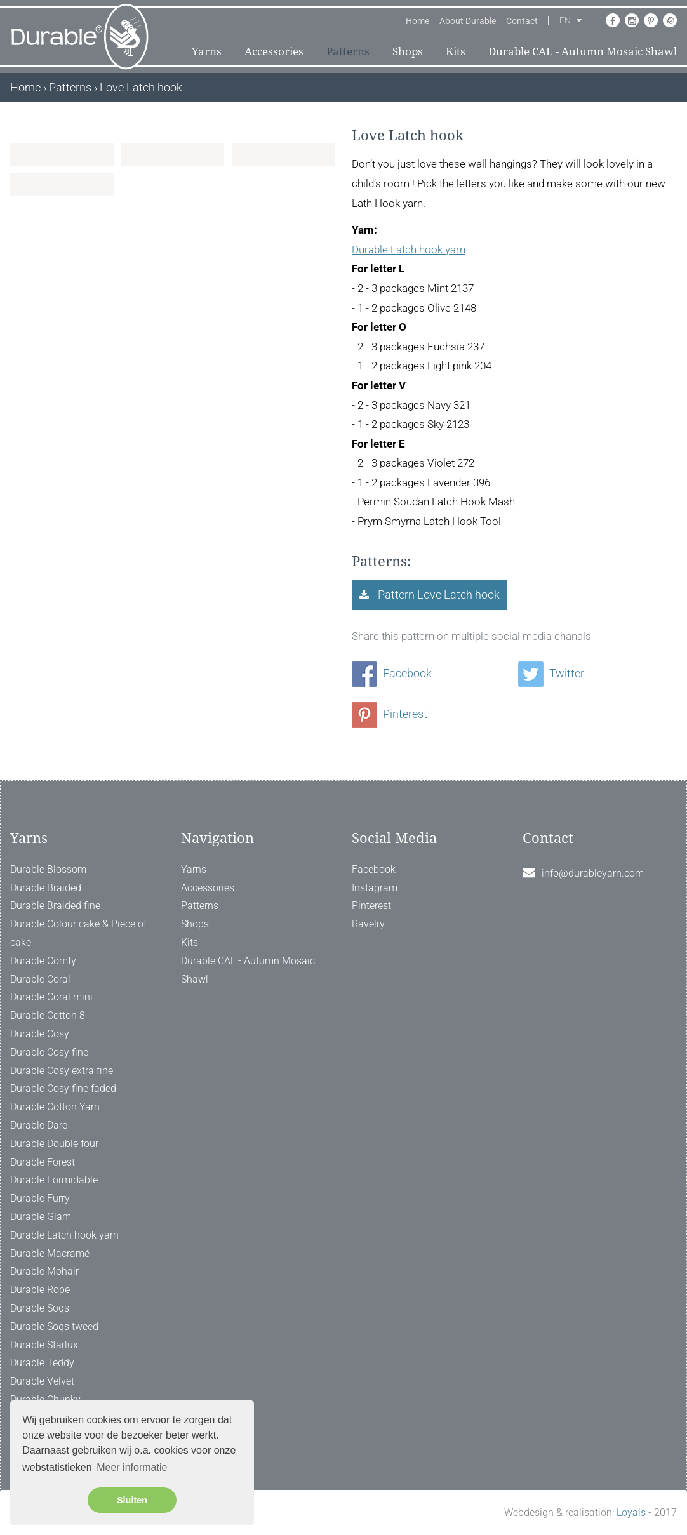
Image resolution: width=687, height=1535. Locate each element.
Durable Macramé (50, 1253)
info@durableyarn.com (593, 873)
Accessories (273, 51)
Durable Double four (54, 1144)
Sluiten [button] (132, 1500)
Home (417, 21)
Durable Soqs (39, 1308)
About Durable (467, 21)
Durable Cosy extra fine (61, 1071)
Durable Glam (40, 1217)
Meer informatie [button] (132, 1467)
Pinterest (389, 714)
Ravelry (368, 924)
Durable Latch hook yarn (408, 249)
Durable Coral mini (51, 997)
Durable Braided (45, 888)
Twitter (551, 673)
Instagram (374, 888)
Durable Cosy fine (49, 1052)
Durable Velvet (42, 1381)
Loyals (631, 1512)
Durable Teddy (42, 1363)
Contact (522, 21)
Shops (407, 51)
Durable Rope (40, 1290)
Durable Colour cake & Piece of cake (78, 933)
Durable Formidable (54, 1180)
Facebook (392, 673)
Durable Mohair (44, 1271)
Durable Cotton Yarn (55, 1107)
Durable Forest (42, 1162)
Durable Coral (40, 979)
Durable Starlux (44, 1345)
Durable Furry (40, 1198)
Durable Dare (38, 1125)
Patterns (348, 51)
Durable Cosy (39, 1034)
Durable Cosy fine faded (63, 1088)
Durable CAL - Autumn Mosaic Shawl (582, 51)
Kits (455, 51)
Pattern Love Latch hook (437, 594)
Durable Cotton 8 (47, 1015)
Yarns (207, 51)
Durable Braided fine (55, 906)
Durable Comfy (43, 961)
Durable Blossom (48, 869)
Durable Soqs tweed (54, 1326)
